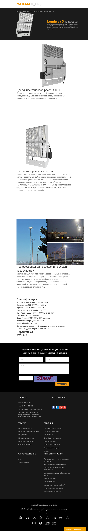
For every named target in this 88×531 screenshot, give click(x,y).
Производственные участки (53, 428)
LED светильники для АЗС (26, 441)
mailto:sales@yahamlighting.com (32, 409)
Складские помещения (51, 431)
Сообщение (44, 369)
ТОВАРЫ (25, 11)
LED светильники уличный (26, 438)
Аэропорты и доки (49, 441)
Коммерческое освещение (52, 491)
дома (18, 11)
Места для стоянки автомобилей (54, 485)
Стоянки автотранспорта (52, 444)
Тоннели (46, 451)
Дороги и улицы (49, 435)
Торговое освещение (24, 444)
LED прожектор (22, 435)
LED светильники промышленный (28, 431)
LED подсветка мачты (37, 11)
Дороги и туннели (49, 482)
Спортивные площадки (51, 448)
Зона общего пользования (52, 438)
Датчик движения (23, 462)
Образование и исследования (53, 488)
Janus (19, 459)
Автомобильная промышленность (55, 464)
